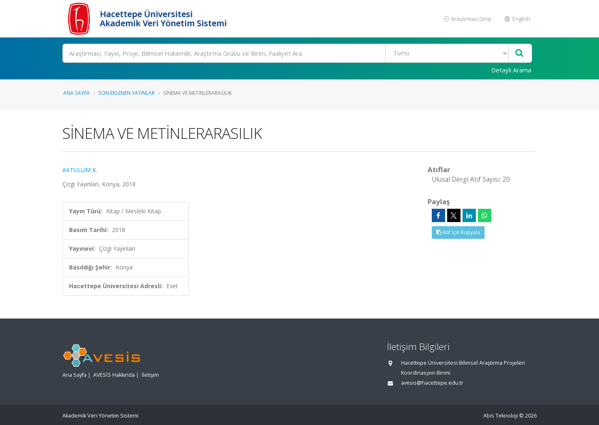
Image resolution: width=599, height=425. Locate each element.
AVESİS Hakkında (114, 374)
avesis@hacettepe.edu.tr (432, 382)
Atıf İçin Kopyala (458, 232)
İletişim (150, 374)
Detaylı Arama (511, 70)
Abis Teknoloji (500, 415)
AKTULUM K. (79, 170)
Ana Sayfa (76, 92)
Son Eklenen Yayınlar (126, 92)
